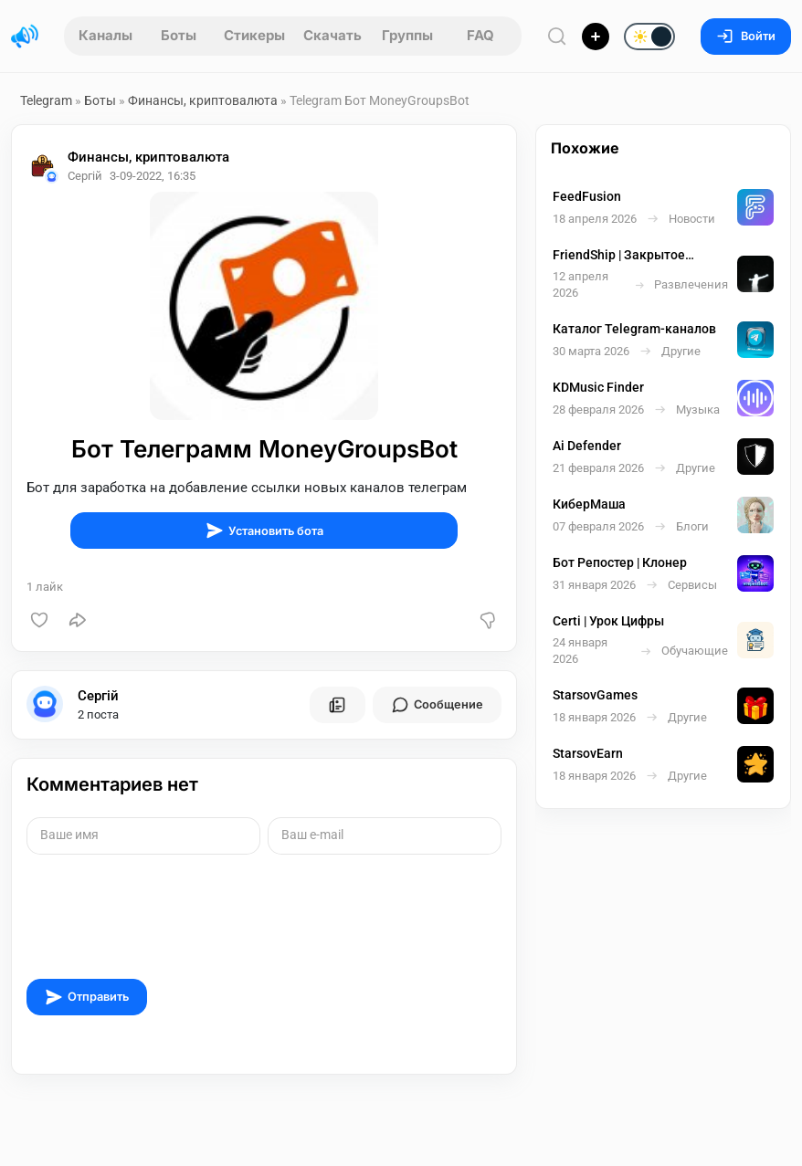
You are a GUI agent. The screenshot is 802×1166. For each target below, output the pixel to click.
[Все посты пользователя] (337, 705)
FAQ (480, 35)
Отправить (87, 997)
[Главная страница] (24, 36)
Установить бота (264, 530)
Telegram (46, 100)
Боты (178, 35)
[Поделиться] (77, 620)
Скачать (332, 35)
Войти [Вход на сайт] (746, 36)
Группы (407, 35)
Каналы (105, 35)
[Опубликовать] (595, 36)
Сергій (98, 696)
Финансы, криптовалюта (204, 100)
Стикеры (254, 35)
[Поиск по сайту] (557, 36)
